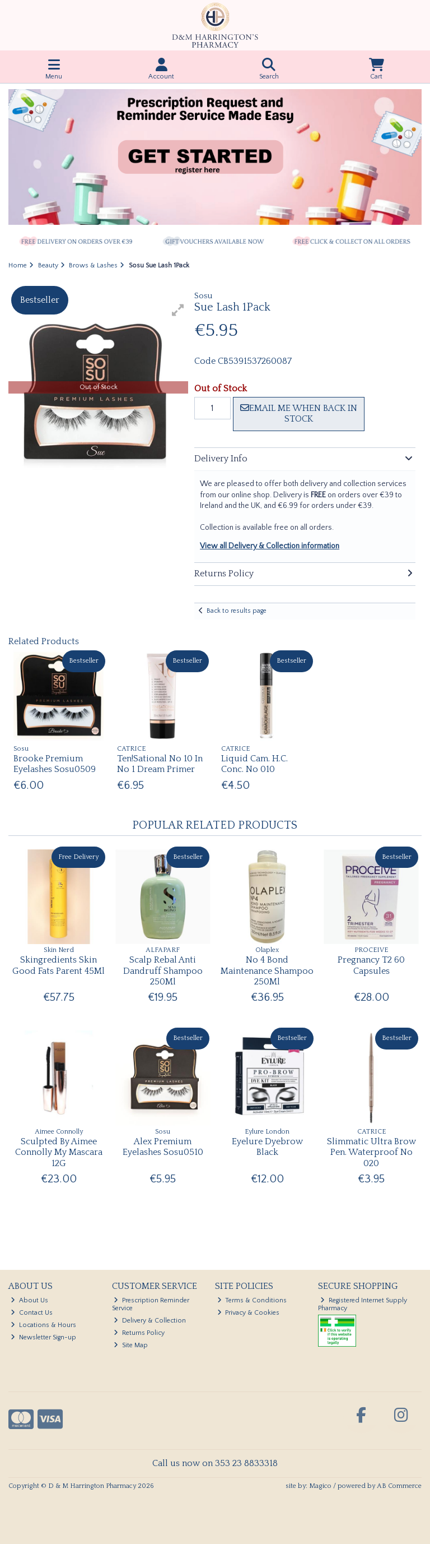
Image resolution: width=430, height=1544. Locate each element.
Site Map (131, 1345)
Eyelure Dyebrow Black (267, 1146)
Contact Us (32, 1312)
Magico (320, 1486)
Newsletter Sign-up (43, 1337)
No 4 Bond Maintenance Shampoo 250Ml (267, 970)
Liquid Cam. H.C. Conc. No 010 (254, 763)
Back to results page (237, 610)
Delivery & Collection (150, 1320)
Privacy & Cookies (248, 1312)
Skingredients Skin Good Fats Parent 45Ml (58, 965)
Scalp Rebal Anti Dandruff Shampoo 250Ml (163, 970)
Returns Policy (139, 1333)
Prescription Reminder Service (151, 1304)
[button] (178, 310)
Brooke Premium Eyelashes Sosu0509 (54, 763)
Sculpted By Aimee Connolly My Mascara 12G (58, 1152)
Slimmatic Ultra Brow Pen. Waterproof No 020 (371, 1152)
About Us (29, 1300)
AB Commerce (399, 1486)
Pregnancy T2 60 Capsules (371, 965)
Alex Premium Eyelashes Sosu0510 (163, 1146)
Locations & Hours (43, 1325)
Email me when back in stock (298, 413)
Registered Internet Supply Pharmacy (362, 1304)
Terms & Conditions (252, 1300)
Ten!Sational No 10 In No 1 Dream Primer (160, 763)
